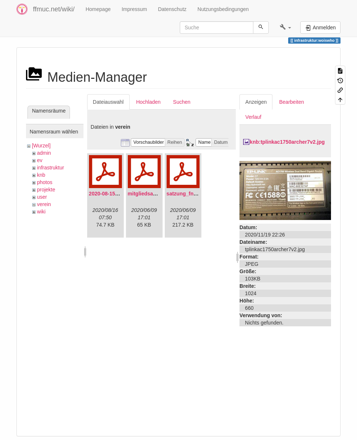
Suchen (181, 102)
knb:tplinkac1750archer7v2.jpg (287, 142)
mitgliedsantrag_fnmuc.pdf (161, 194)
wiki (41, 211)
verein (44, 204)
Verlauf (253, 117)
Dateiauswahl (108, 102)
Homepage (98, 9)
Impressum (134, 9)
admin (44, 153)
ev (39, 160)
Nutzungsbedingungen (223, 9)
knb (41, 175)
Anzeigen (256, 102)
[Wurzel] (41, 145)
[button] (285, 27)
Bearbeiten (291, 102)
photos (44, 182)
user (42, 197)
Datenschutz (172, 9)
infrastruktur (50, 167)
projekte (46, 189)
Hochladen (148, 102)
